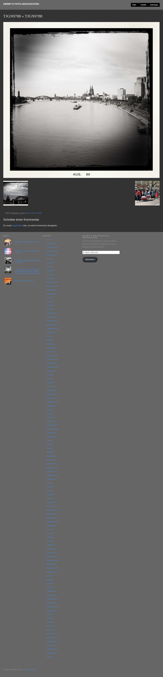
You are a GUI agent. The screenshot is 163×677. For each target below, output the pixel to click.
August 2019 (50, 406)
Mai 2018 (49, 448)
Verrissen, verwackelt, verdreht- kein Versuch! (27, 252)
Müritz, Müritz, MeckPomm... (25, 281)
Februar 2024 (51, 243)
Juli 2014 (49, 614)
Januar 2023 (50, 278)
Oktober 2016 (51, 518)
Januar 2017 (50, 506)
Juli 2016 (49, 529)
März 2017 (50, 498)
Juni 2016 (49, 533)
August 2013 (50, 653)
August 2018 (50, 437)
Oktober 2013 (51, 645)
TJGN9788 (12, 16)
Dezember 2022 (52, 282)
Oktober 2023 (51, 255)
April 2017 (50, 494)
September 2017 (52, 475)
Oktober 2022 (51, 290)
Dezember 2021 (52, 317)
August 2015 (50, 572)
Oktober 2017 (51, 471)
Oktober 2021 (51, 325)
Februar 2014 (51, 630)
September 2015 (52, 568)
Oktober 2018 (51, 433)
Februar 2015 (51, 591)
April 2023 (50, 270)
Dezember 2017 (52, 464)
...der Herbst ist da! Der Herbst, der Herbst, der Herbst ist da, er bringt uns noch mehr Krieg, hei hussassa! (27, 271)
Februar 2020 (51, 390)
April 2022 (50, 305)
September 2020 (52, 367)
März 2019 (50, 417)
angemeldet (17, 225)
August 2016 (50, 526)
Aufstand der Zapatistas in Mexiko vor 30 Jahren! (28, 261)
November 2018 (52, 429)
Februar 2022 (51, 313)
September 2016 (52, 522)
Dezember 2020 (52, 355)
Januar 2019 (50, 421)
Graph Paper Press (28, 669)
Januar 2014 (50, 634)
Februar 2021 (51, 348)
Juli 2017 (49, 483)
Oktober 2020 (51, 363)
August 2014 (50, 610)
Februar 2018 (51, 456)
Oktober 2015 (51, 564)
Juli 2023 (49, 259)
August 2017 (50, 479)
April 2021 (50, 340)
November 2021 (52, 321)
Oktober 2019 (51, 398)
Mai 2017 (49, 491)
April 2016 (50, 541)
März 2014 (50, 626)
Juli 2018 (49, 440)
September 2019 (52, 402)
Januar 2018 (50, 460)
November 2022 (52, 286)
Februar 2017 (51, 502)
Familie (143, 5)
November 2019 (52, 394)
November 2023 (52, 251)
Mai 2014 (49, 618)
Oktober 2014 (51, 603)
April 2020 (50, 382)
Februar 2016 (51, 549)
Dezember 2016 (52, 510)
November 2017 (52, 468)
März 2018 (50, 452)
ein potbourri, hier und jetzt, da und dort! (27, 242)
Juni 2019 (49, 410)
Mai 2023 (49, 267)
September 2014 (52, 607)
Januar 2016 (50, 552)
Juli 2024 (49, 240)
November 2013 (52, 641)
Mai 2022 (49, 301)
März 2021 (50, 344)
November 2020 (52, 359)
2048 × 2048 (29, 213)
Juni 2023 (49, 263)
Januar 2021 (50, 352)
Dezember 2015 (52, 556)
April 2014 (50, 622)
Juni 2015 (49, 580)
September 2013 (52, 649)
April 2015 (50, 587)
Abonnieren (89, 259)
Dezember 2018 (52, 425)
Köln (134, 5)
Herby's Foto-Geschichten (21, 4)
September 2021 (52, 328)
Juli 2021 (49, 336)
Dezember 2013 (52, 637)
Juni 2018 (49, 444)
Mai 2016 (49, 537)
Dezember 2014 (52, 599)
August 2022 (50, 294)
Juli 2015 (49, 576)
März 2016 (50, 545)
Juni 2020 (49, 375)
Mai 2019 (49, 413)
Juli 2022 (49, 297)
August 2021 (50, 332)
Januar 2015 (50, 595)
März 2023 (50, 274)
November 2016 (52, 514)
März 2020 (50, 386)
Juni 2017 (49, 487)
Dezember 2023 (52, 247)
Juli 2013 (49, 657)
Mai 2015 (49, 583)
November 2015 (52, 560)
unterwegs (154, 5)
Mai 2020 (49, 379)
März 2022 (50, 309)
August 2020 (50, 371)
